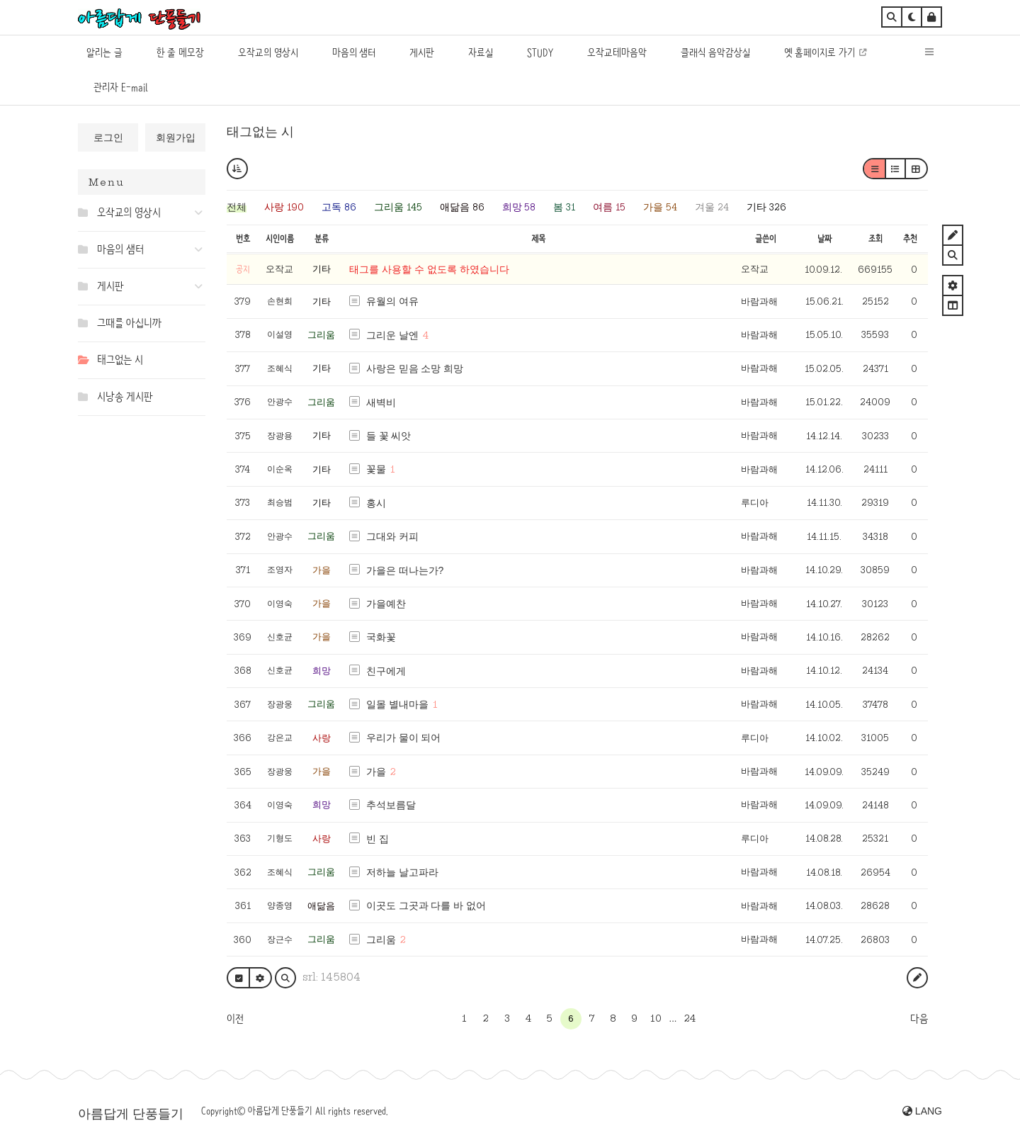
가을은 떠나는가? (405, 570)
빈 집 (377, 839)
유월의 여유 (392, 301)
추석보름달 (391, 805)
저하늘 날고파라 (402, 872)
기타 (321, 269)
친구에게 (386, 671)
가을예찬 (386, 603)
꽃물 (376, 469)
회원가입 (176, 137)
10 (656, 1018)
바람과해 (759, 301)
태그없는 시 (260, 132)
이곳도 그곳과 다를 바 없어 (426, 905)
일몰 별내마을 (397, 704)
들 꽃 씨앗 (389, 435)
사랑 (321, 738)
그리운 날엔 (392, 335)
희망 (321, 670)
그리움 (321, 334)
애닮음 (321, 906)
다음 (919, 1019)
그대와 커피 (392, 536)
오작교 (755, 269)
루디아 (755, 502)
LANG (922, 1111)
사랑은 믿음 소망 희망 (415, 368)
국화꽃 (381, 637)
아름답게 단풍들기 (130, 1114)
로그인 (108, 137)
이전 (235, 1019)
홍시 (376, 503)
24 (690, 1018)
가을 (321, 570)
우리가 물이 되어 (403, 737)
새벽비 (381, 402)
